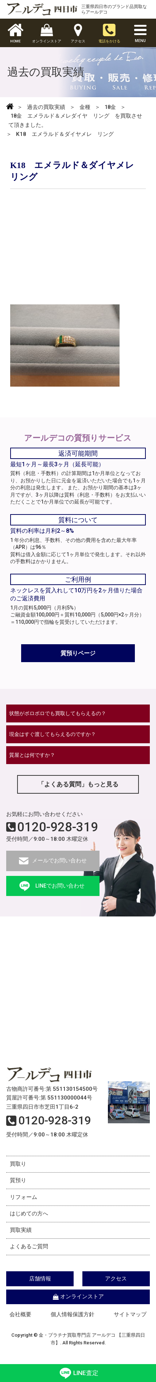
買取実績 (21, 1236)
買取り (18, 1167)
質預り (18, 1184)
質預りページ (78, 653)
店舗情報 (41, 1285)
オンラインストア (78, 1303)
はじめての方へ (29, 1219)
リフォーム (24, 1202)
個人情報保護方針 (72, 1321)
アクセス (115, 1285)
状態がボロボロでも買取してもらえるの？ (61, 715)
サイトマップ (130, 1321)
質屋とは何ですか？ (34, 758)
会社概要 (20, 1321)
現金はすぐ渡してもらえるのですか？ (55, 736)
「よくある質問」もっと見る (78, 787)
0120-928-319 (57, 830)
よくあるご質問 (29, 1253)
